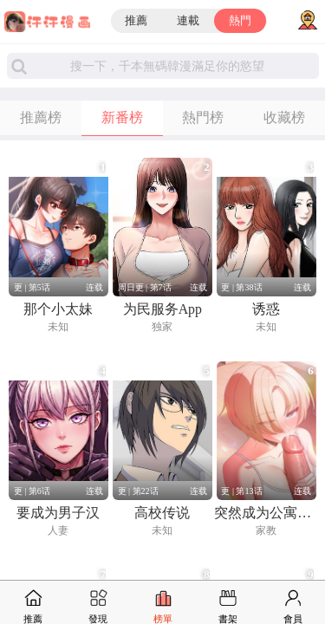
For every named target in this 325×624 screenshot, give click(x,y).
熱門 (240, 21)
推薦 (136, 21)
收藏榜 (284, 118)
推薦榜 (41, 118)
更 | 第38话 (241, 287)
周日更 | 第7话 (145, 287)
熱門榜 (203, 118)
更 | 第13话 (241, 491)
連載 (188, 21)
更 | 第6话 (32, 491)
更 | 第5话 (32, 287)
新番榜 (122, 118)
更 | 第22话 (138, 491)
